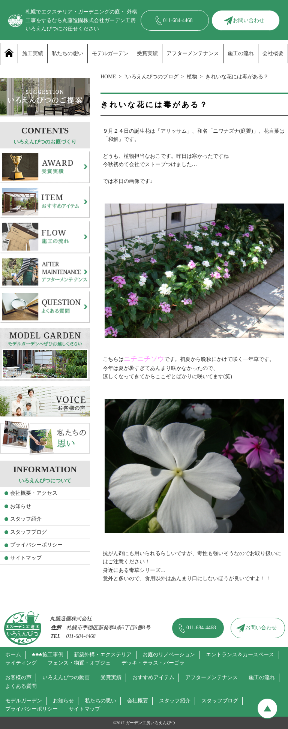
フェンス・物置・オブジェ (79, 663)
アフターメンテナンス (192, 53)
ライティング (21, 663)
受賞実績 (147, 53)
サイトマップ (26, 558)
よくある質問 (21, 686)
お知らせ (20, 506)
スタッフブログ (28, 532)
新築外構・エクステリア (103, 654)
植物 (192, 76)
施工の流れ (241, 53)
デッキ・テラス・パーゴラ (153, 663)
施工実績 (32, 53)
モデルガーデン (110, 53)
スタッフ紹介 (26, 519)
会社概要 (273, 53)
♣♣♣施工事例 (47, 654)
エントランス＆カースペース (240, 654)
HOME (108, 76)
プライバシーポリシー (36, 545)
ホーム (13, 654)
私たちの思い (100, 701)
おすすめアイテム (153, 677)
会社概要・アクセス (33, 493)
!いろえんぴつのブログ (151, 76)
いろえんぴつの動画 (66, 677)
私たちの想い (67, 53)
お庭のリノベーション (168, 654)
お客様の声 (18, 677)
